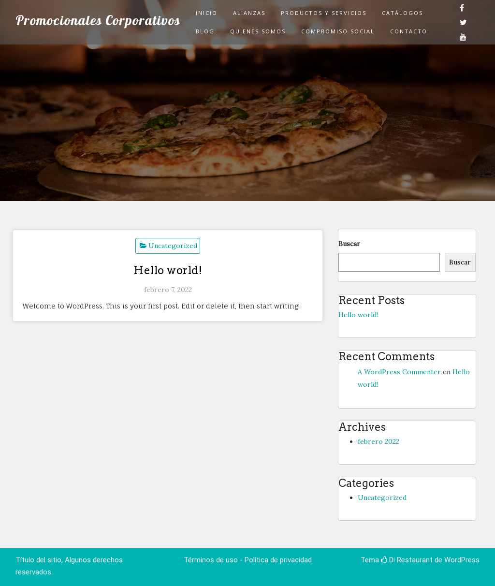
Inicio (207, 12)
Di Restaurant (407, 560)
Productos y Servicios (323, 12)
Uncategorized (172, 245)
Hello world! (167, 270)
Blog (205, 31)
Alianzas (249, 12)
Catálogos (402, 12)
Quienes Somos (258, 31)
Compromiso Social (338, 31)
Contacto (408, 31)
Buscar (349, 243)
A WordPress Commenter (399, 371)
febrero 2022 (378, 441)
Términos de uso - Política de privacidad (248, 560)
